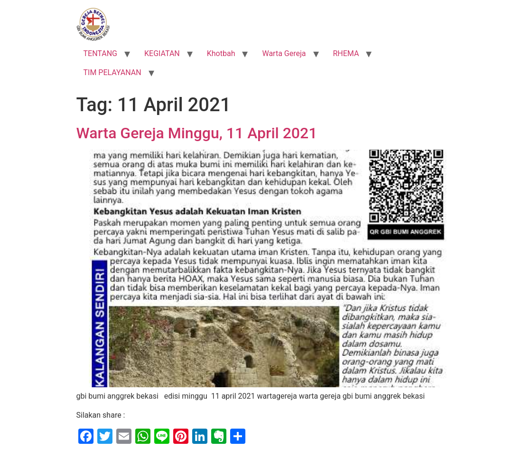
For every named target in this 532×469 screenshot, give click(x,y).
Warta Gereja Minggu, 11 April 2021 (196, 133)
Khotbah (221, 53)
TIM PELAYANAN (112, 72)
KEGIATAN (162, 53)
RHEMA (346, 53)
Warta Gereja (284, 53)
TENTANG (101, 53)
